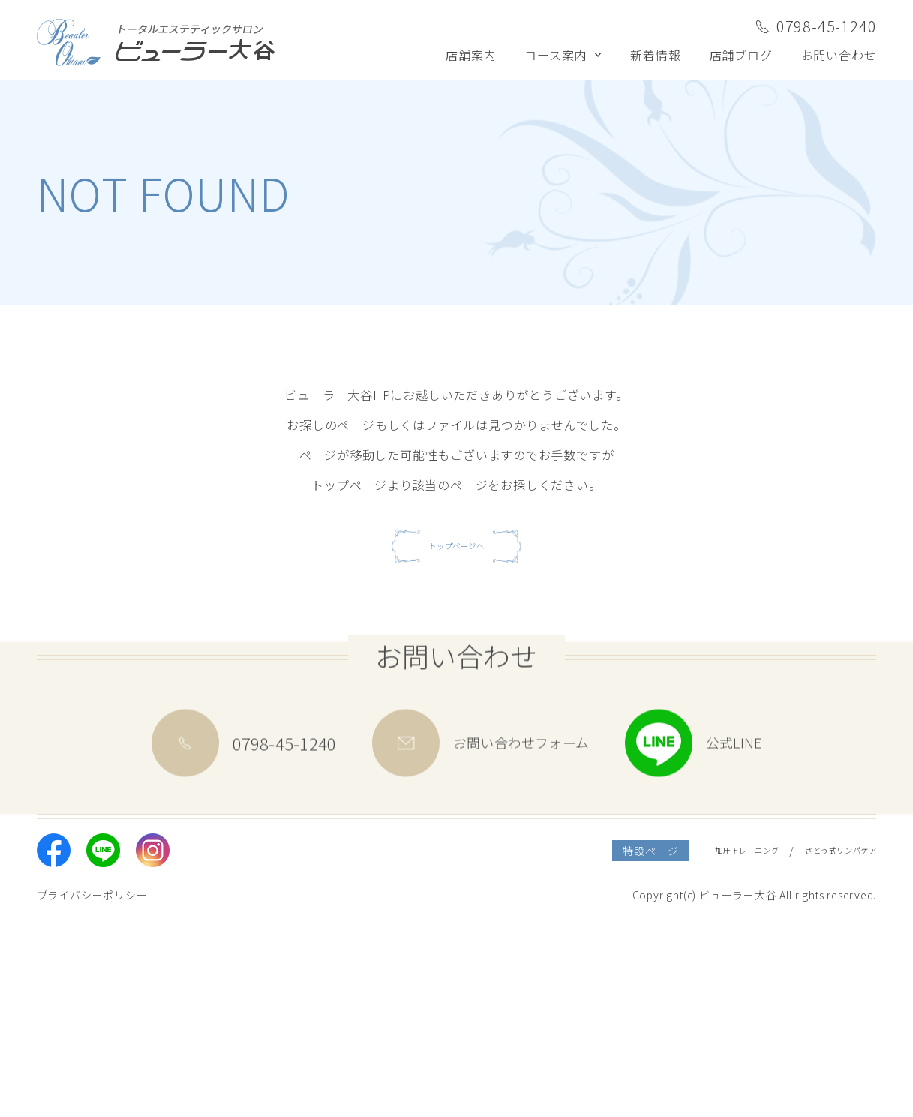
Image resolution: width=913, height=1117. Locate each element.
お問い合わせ (839, 55)
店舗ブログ (741, 55)
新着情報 (655, 55)
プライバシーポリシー (92, 1089)
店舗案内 (471, 55)
